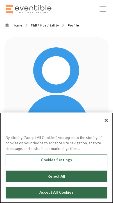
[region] (56, 157)
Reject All (56, 176)
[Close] (106, 120)
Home (17, 25)
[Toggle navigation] (102, 9)
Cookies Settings (56, 160)
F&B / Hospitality (45, 25)
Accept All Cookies (56, 192)
